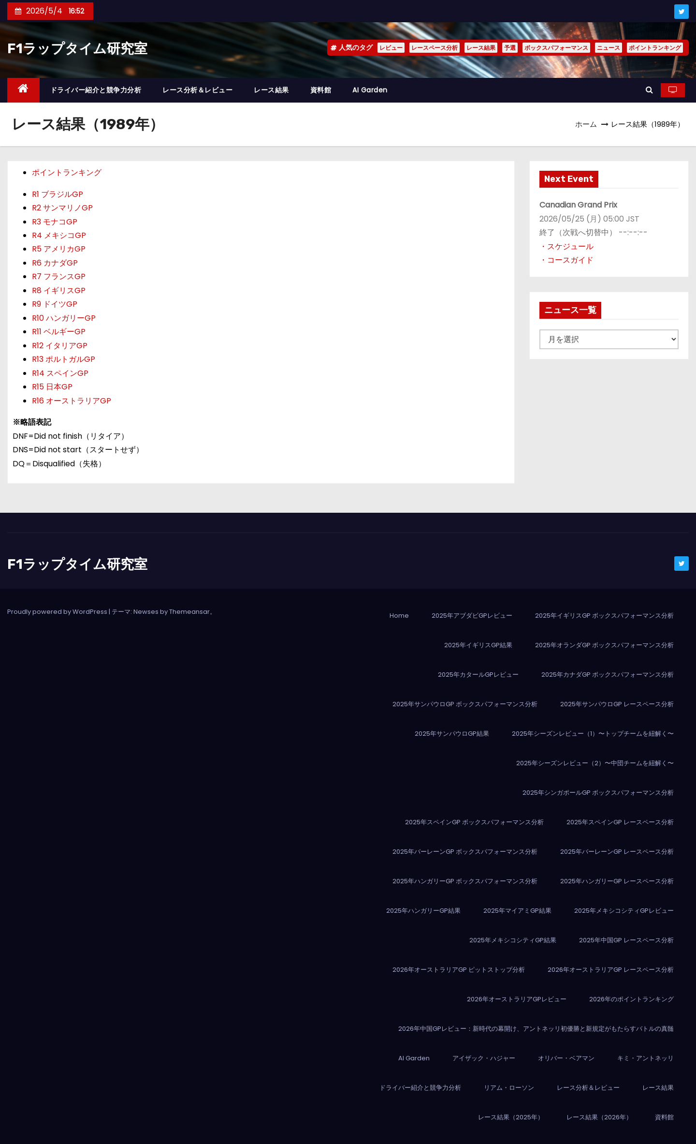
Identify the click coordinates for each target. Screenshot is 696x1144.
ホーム (586, 124)
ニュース (608, 48)
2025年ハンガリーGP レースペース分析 (617, 881)
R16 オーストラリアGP (71, 400)
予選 (510, 48)
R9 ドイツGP (54, 304)
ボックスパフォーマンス (556, 48)
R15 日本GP (52, 386)
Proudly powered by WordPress (58, 611)
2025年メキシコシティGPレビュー (624, 910)
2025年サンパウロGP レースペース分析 (617, 704)
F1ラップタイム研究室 (77, 49)
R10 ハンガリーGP (64, 318)
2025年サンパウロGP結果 (452, 733)
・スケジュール (566, 246)
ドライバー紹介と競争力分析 (96, 90)
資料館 (321, 90)
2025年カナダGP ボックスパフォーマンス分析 (607, 674)
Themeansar (189, 611)
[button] (649, 89)
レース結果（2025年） (511, 1117)
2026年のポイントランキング (631, 999)
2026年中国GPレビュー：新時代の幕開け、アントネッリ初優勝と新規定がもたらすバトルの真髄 (536, 1028)
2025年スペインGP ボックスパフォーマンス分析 (474, 822)
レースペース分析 (434, 48)
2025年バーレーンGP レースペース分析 (617, 851)
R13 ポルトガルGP (63, 359)
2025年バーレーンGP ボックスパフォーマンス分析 (464, 851)
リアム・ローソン (509, 1087)
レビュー (391, 48)
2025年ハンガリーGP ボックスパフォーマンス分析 (464, 881)
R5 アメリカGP (59, 248)
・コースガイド (566, 260)
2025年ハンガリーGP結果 (423, 910)
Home (399, 615)
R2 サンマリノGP (62, 207)
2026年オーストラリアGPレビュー (516, 999)
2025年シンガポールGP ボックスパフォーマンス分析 (598, 792)
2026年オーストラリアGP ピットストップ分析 (458, 969)
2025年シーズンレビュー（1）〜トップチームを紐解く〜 (593, 733)
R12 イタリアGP (59, 345)
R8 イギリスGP (59, 290)
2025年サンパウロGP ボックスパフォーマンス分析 (464, 704)
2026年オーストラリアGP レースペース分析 (611, 969)
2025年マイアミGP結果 (517, 910)
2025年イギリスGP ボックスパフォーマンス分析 (604, 615)
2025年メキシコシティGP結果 (512, 940)
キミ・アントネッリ (645, 1058)
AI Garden (370, 90)
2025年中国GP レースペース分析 (626, 940)
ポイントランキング (655, 48)
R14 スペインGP (60, 373)
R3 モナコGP (54, 221)
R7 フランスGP (59, 276)
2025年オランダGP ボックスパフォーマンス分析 (604, 645)
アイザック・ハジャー (483, 1058)
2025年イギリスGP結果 (478, 645)
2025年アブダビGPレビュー (472, 615)
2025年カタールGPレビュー (478, 674)
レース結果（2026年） (599, 1117)
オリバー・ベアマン (566, 1058)
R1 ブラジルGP (57, 194)
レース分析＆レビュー (197, 90)
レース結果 (480, 48)
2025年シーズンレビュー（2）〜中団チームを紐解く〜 (595, 763)
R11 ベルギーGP (59, 331)
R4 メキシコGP (59, 235)
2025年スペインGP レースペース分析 (620, 822)
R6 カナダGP (55, 262)
